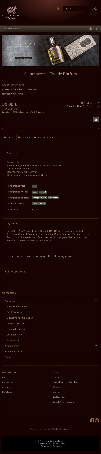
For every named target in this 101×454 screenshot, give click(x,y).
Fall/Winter (53, 198)
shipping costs (65, 429)
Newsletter (7, 392)
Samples (9, 357)
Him (34, 186)
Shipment (6, 387)
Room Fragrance (51, 351)
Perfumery (51, 301)
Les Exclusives (14, 334)
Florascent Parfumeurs (12, 94)
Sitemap (56, 387)
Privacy (56, 377)
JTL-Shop (56, 446)
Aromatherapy (51, 346)
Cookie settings (59, 397)
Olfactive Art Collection (25, 89)
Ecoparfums (13, 340)
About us (6, 377)
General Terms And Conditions (66, 382)
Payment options (9, 382)
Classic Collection (16, 323)
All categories (12, 28)
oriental (42, 192)
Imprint (56, 392)
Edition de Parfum (16, 329)
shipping (27, 112)
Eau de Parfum (39, 204)
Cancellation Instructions (63, 402)
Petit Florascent (15, 312)
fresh (35, 192)
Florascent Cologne (17, 306)
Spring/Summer (39, 198)
